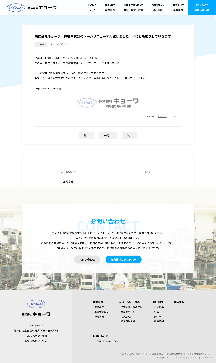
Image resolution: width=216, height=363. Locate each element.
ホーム (92, 7)
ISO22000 (126, 316)
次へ (129, 135)
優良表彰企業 (128, 321)
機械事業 (99, 316)
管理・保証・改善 (133, 7)
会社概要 (159, 307)
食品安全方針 (128, 311)
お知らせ (41, 44)
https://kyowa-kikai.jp (48, 88)
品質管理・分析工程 (131, 307)
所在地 (157, 316)
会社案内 (158, 7)
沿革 (156, 311)
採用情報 (178, 7)
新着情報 (159, 321)
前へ (86, 135)
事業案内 (109, 7)
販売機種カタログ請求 (124, 259)
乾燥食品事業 (101, 311)
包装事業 (99, 307)
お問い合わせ (202, 7)
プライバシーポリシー (106, 341)
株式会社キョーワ (32, 7)
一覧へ (108, 135)
